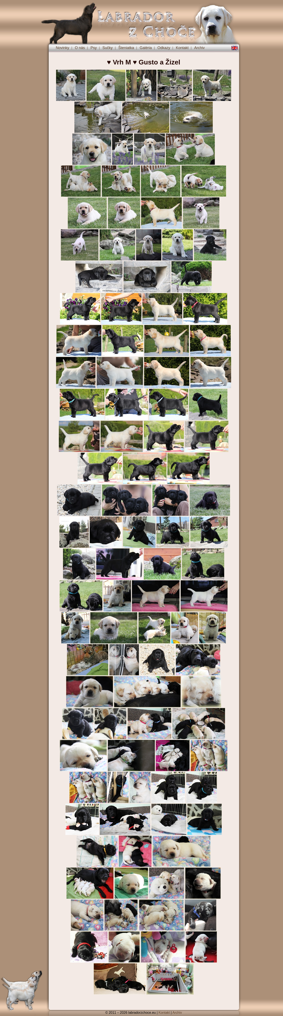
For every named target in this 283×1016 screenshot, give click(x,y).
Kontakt (182, 48)
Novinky (62, 48)
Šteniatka (126, 48)
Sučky (107, 48)
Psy (94, 48)
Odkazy (163, 48)
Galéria (146, 48)
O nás (80, 48)
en (234, 48)
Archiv (199, 48)
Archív (177, 1012)
